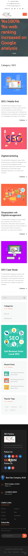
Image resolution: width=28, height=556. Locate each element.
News (5, 314)
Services (3, 512)
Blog (15, 512)
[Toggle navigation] (25, 14)
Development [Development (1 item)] (14, 407)
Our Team (3, 519)
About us (3, 509)
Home (14, 53)
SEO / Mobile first (10, 101)
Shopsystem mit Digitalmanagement (11, 214)
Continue (23, 120)
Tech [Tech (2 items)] (6, 410)
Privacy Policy (16, 552)
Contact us (16, 509)
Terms (9, 552)
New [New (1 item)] (21, 407)
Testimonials (17, 515)
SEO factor (7, 318)
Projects (3, 515)
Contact (22, 552)
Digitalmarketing (9, 156)
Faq (15, 519)
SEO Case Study (9, 269)
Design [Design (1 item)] (6, 407)
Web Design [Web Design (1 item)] (12, 410)
